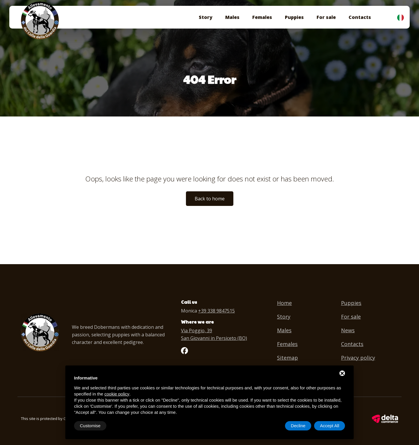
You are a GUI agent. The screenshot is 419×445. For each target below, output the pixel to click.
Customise (90, 425)
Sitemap (287, 357)
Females (262, 17)
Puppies (294, 17)
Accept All (329, 425)
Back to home (210, 198)
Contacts (360, 17)
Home (284, 302)
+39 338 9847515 (216, 311)
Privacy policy (358, 357)
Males (232, 17)
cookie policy (116, 393)
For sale (326, 17)
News (348, 330)
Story (205, 17)
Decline (298, 425)
